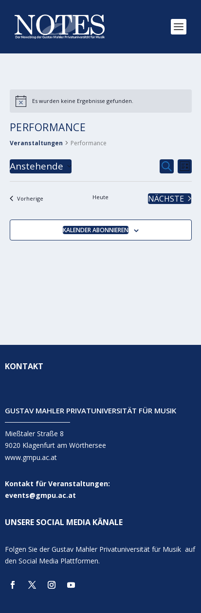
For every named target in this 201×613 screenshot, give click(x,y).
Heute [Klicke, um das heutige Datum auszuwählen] (100, 197)
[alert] (101, 101)
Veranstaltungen (36, 143)
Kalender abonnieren (95, 230)
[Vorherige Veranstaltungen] (26, 198)
